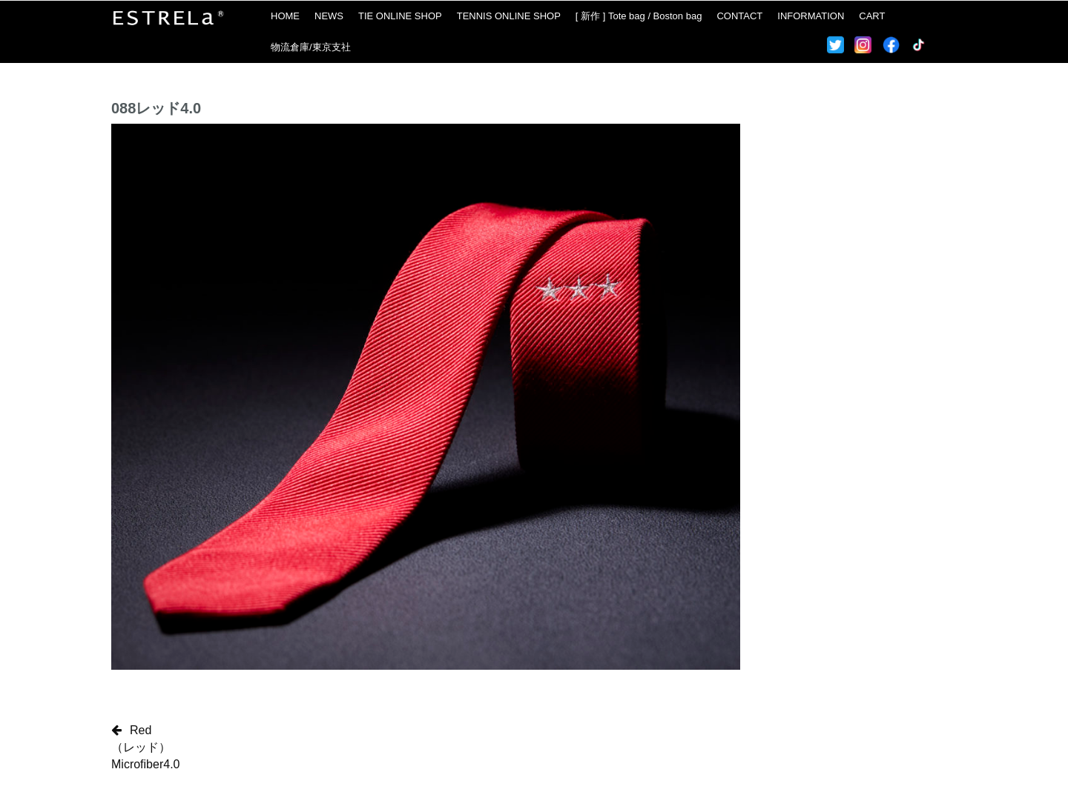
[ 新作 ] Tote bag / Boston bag (639, 15)
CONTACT (739, 15)
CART (872, 15)
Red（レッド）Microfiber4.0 (145, 747)
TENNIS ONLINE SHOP (509, 15)
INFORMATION (810, 15)
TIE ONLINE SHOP (400, 15)
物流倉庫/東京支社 (311, 47)
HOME (285, 15)
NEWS (328, 15)
